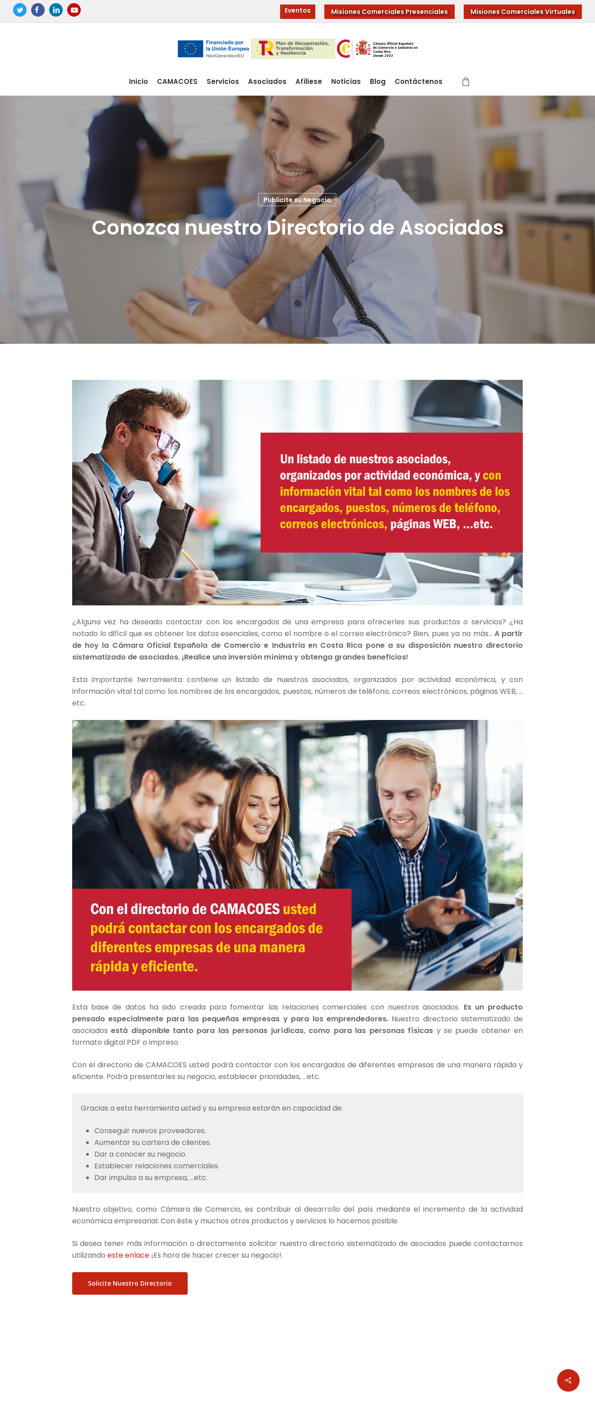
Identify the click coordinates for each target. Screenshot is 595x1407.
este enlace (128, 1255)
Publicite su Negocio (297, 199)
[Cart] (465, 82)
